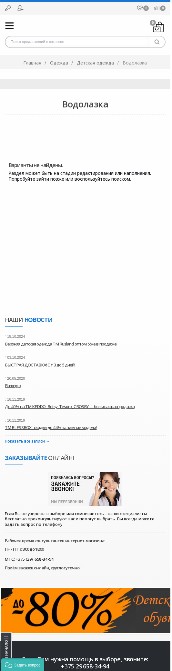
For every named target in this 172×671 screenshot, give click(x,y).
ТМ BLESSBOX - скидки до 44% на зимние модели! (50, 427)
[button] (22, 664)
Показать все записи (25, 441)
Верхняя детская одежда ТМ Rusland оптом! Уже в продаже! (61, 344)
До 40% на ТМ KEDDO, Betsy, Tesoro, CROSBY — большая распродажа (70, 406)
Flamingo (13, 385)
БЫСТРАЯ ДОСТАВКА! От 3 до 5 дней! (40, 365)
